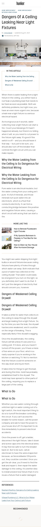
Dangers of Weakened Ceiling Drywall (19, 81)
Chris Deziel (8, 33)
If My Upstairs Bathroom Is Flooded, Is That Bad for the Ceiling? (25, 238)
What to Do (9, 85)
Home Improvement (9, 10)
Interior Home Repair (9, 12)
